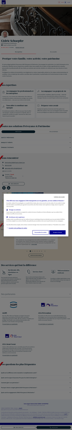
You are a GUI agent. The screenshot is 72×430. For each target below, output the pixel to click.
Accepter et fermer (57, 232)
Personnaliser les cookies (41, 232)
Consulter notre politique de (18, 228)
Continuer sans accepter (59, 196)
